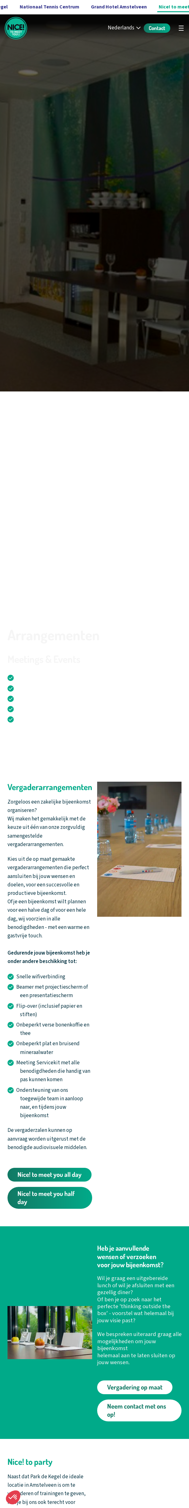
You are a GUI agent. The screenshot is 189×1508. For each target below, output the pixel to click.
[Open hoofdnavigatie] (181, 28)
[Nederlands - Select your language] (125, 28)
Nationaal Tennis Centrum (49, 6)
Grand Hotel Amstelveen (119, 6)
